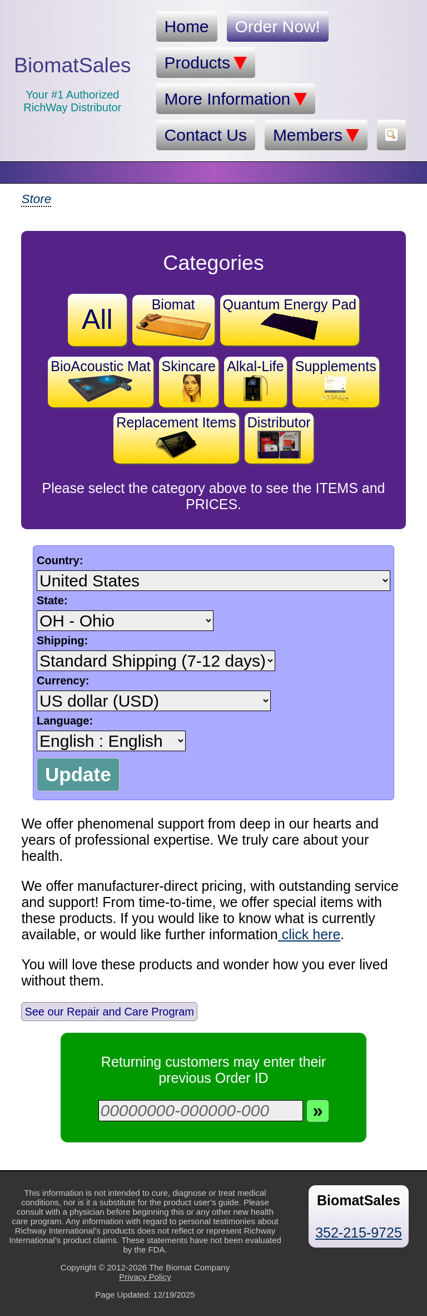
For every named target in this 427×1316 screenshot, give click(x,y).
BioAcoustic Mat (100, 380)
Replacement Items (176, 437)
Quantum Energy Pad (289, 319)
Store (36, 199)
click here (309, 934)
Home (187, 26)
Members (316, 135)
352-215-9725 (358, 1232)
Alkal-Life (255, 380)
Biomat (173, 319)
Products (206, 63)
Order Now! (277, 26)
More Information (236, 99)
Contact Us (206, 135)
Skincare (189, 380)
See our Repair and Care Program (109, 1012)
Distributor (279, 437)
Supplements (335, 380)
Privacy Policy (145, 1277)
